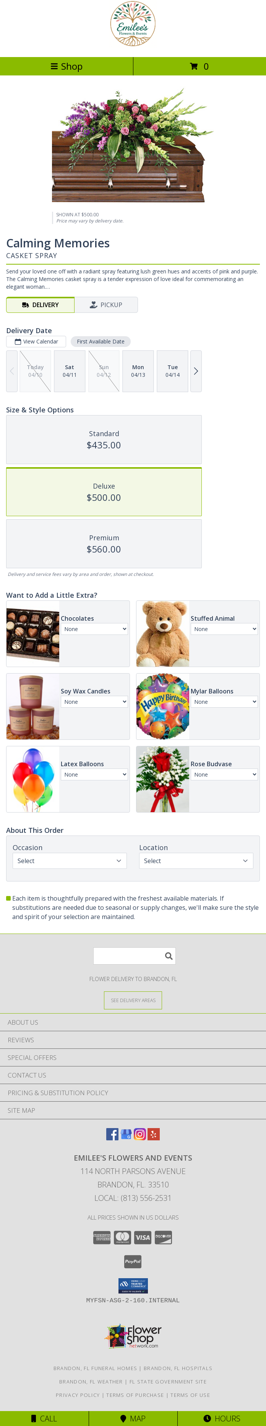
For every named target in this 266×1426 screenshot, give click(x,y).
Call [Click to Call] (44, 1418)
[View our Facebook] (112, 1137)
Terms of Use (190, 1395)
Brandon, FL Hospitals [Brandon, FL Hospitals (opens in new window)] (178, 1368)
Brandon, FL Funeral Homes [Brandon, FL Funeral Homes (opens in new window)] (96, 1368)
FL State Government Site (168, 1381)
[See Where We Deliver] (133, 1000)
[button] (133, 1286)
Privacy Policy (78, 1395)
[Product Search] (134, 956)
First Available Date (101, 341)
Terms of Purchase (135, 1395)
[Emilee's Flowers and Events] (133, 45)
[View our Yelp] (154, 1137)
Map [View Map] (133, 1418)
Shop (66, 66)
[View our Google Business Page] (126, 1137)
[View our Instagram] (140, 1137)
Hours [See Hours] (221, 1418)
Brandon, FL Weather (91, 1381)
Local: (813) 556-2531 (133, 1198)
